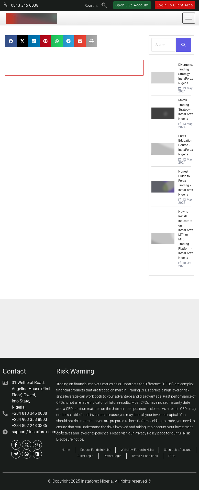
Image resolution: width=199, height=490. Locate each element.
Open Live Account (132, 5)
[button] (11, 41)
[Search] (163, 45)
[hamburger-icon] (188, 18)
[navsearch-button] (104, 6)
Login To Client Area (175, 5)
